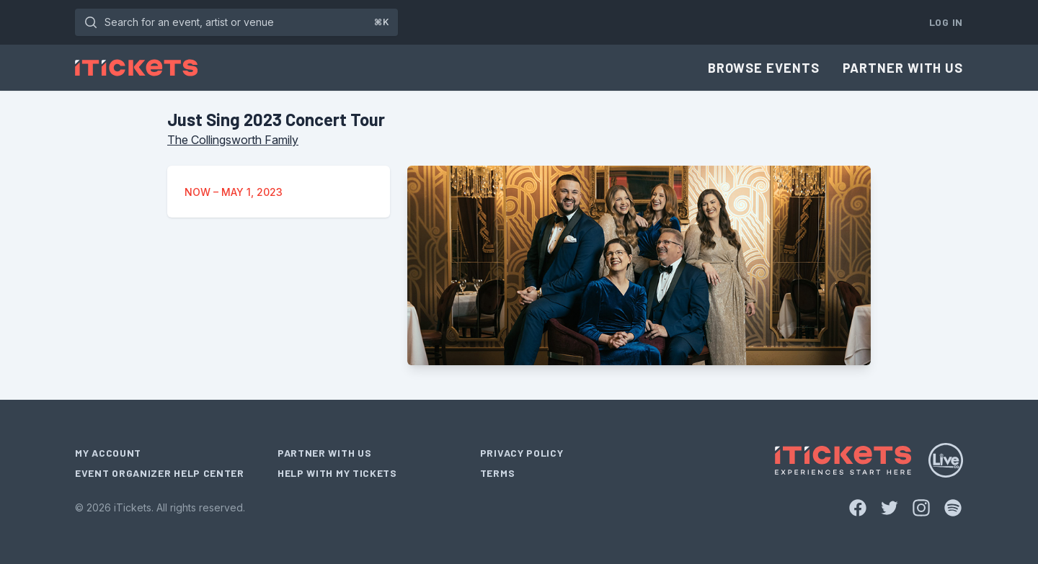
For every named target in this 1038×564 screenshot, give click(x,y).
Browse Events (764, 68)
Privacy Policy (522, 453)
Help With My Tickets (337, 473)
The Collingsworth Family (232, 140)
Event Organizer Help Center (159, 473)
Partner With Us (903, 68)
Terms (497, 473)
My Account (108, 453)
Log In (946, 22)
